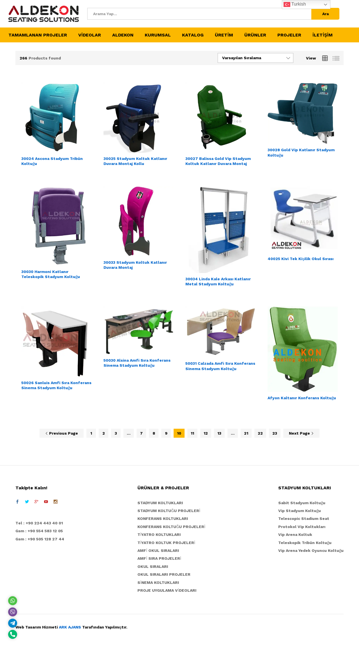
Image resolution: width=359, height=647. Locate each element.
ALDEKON (123, 35)
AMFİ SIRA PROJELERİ (159, 558)
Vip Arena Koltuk (295, 534)
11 (192, 433)
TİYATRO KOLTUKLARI (159, 534)
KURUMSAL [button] (158, 35)
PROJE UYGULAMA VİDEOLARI (166, 590)
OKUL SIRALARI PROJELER (163, 574)
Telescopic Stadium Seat (303, 518)
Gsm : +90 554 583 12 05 (39, 531)
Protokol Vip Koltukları (301, 526)
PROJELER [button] (289, 35)
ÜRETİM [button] (224, 35)
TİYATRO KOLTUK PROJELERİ (166, 542)
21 (246, 433)
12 (206, 433)
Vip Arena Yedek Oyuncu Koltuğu (311, 550)
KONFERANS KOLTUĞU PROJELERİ (171, 526)
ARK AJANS (70, 627)
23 (274, 433)
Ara (325, 14)
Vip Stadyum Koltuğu (299, 510)
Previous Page (61, 433)
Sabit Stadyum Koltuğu (301, 503)
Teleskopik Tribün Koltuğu (305, 542)
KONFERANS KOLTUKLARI (162, 518)
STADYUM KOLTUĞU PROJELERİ (168, 510)
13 (219, 433)
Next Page (301, 433)
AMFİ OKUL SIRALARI (158, 550)
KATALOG (193, 35)
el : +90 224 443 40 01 (40, 523)
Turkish (295, 4)
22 (260, 433)
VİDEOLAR (89, 35)
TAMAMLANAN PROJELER (37, 35)
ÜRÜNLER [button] (255, 35)
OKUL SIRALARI (152, 566)
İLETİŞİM (322, 35)
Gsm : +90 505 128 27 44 (39, 539)
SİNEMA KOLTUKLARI (158, 582)
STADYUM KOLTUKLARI (160, 503)
